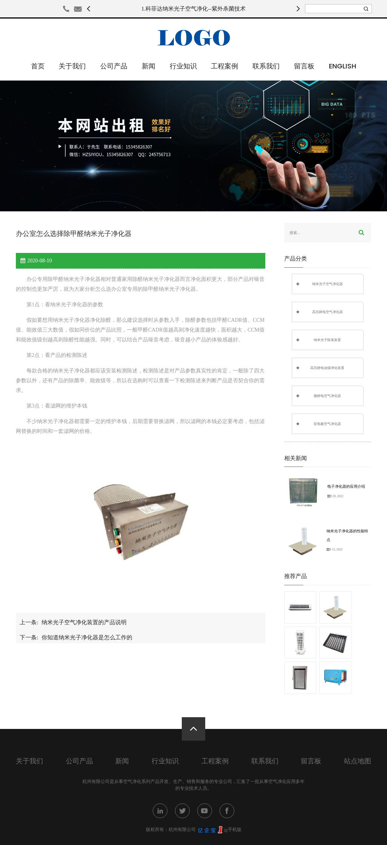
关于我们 (72, 66)
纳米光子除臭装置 (327, 340)
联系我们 (266, 66)
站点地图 (357, 761)
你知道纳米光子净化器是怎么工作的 (87, 637)
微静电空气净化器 (327, 396)
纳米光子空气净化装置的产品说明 (84, 622)
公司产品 (113, 66)
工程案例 (224, 66)
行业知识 (183, 66)
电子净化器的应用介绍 (346, 486)
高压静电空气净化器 (327, 312)
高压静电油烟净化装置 (327, 368)
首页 (38, 66)
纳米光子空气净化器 (327, 284)
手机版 (234, 829)
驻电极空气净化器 (327, 424)
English (342, 66)
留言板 (304, 66)
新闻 (148, 66)
